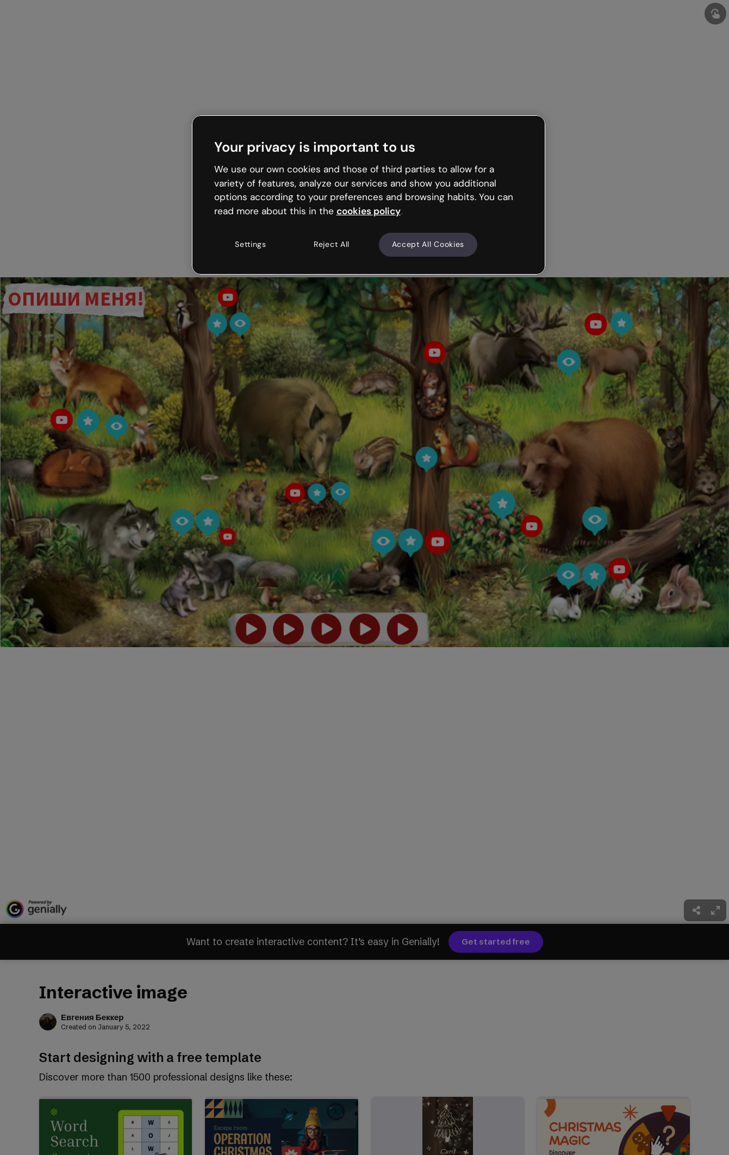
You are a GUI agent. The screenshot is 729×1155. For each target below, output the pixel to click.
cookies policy (369, 211)
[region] (368, 194)
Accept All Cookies (428, 244)
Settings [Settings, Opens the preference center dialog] (250, 244)
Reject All (332, 244)
